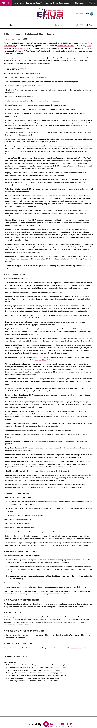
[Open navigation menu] (9, 25)
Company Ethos (40, 360)
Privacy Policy (19, 48)
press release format (33, 77)
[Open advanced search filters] (81, 25)
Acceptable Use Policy (66, 46)
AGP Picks (6, 3)
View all (92, 3)
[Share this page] (89, 25)
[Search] (64, 25)
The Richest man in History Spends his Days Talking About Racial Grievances (37, 3)
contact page (76, 648)
